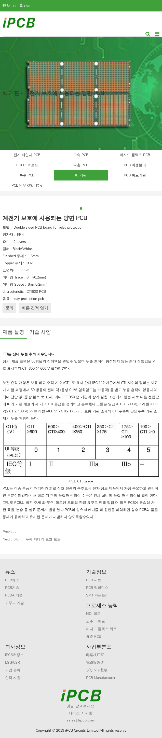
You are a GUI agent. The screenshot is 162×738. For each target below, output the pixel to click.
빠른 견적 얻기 (35, 308)
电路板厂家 (95, 654)
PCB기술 (12, 587)
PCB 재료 (93, 580)
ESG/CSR (12, 662)
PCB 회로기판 (135, 175)
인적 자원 (12, 677)
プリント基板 (96, 670)
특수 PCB (26, 175)
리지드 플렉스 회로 (101, 628)
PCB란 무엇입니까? (26, 185)
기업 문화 (12, 670)
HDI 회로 (93, 613)
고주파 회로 (95, 621)
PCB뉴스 (12, 580)
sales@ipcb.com (81, 720)
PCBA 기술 (14, 595)
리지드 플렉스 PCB (135, 154)
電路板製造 (95, 662)
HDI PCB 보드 (27, 165)
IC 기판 (81, 175)
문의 (9, 308)
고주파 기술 (14, 603)
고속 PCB (80, 154)
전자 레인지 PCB (27, 154)
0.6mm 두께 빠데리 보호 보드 (37, 539)
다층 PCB (80, 165)
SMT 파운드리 (97, 595)
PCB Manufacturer (100, 677)
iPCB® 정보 (14, 654)
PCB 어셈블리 (135, 165)
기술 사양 (40, 332)
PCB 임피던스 (97, 587)
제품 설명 (13, 332)
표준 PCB (93, 636)
